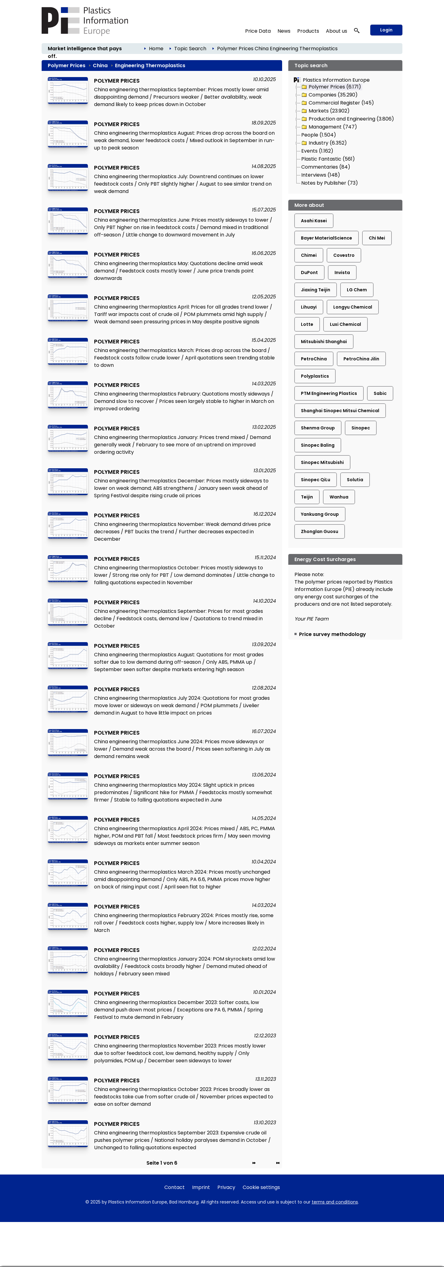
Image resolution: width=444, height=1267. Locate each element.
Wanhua (339, 497)
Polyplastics (315, 376)
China (262, 48)
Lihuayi (309, 307)
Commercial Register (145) (337, 103)
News (284, 31)
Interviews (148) (320, 174)
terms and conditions (335, 1202)
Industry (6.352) (324, 143)
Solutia (355, 480)
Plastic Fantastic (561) (328, 158)
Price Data (258, 31)
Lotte (307, 324)
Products (308, 31)
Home (156, 48)
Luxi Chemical (345, 324)
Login (386, 30)
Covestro (344, 255)
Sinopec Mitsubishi (322, 462)
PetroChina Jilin (361, 359)
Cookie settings (261, 1187)
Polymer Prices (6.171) (331, 87)
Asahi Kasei (314, 221)
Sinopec (361, 428)
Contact (174, 1187)
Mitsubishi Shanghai (324, 341)
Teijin (307, 497)
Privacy (226, 1187)
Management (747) (329, 127)
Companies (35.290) (329, 95)
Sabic (380, 393)
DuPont (309, 272)
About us (336, 31)
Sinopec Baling (318, 445)
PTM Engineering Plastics (329, 393)
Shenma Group (318, 428)
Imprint (201, 1187)
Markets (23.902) (325, 111)
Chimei (309, 255)
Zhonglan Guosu (319, 531)
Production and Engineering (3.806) (347, 119)
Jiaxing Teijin (315, 290)
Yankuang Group (320, 514)
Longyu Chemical (352, 307)
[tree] (345, 135)
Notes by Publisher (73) (329, 183)
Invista (342, 272)
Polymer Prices (235, 48)
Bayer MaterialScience (326, 238)
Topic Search (190, 48)
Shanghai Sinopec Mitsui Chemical (340, 411)
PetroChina (314, 359)
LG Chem (357, 290)
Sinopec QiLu (315, 480)
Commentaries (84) (325, 166)
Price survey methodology (332, 634)
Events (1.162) (317, 150)
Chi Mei (377, 238)
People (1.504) (318, 134)
